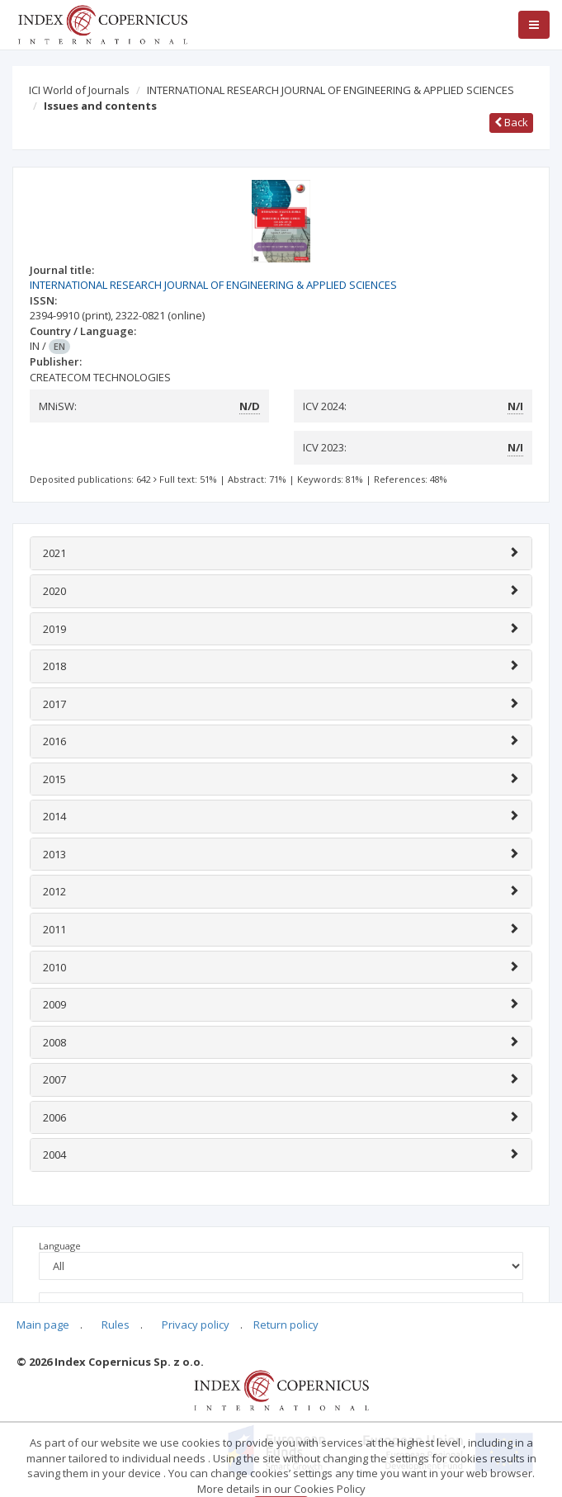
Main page (43, 1324)
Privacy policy (195, 1324)
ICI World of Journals (79, 90)
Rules (116, 1324)
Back (511, 122)
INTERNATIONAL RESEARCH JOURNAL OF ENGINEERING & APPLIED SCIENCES (330, 90)
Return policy (286, 1324)
